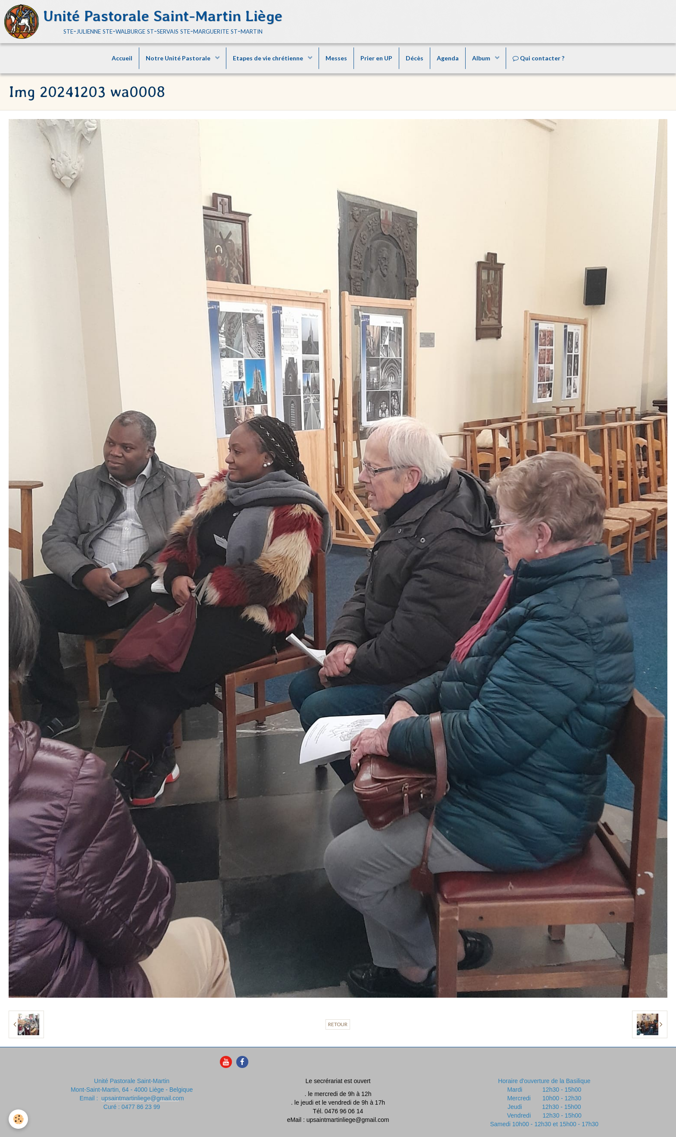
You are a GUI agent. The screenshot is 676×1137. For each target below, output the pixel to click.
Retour (337, 1024)
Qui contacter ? (538, 58)
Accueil (122, 58)
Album (481, 58)
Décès (414, 58)
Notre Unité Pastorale (179, 58)
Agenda (448, 58)
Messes (336, 58)
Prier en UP (376, 58)
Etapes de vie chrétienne (268, 58)
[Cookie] (18, 1119)
